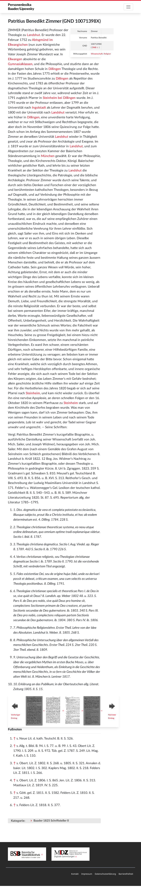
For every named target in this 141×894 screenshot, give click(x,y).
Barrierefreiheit (126, 873)
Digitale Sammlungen (64, 856)
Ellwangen (15, 59)
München (48, 156)
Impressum (86, 873)
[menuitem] (75, 874)
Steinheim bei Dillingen (59, 98)
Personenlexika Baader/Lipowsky (21, 7)
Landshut (33, 35)
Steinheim (33, 393)
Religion (107, 54)
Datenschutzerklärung (105, 873)
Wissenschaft (97, 54)
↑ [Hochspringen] (14, 738)
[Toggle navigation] (128, 7)
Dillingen (54, 69)
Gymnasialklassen (20, 64)
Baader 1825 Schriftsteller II (51, 820)
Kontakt (75, 873)
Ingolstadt (39, 107)
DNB (94, 47)
